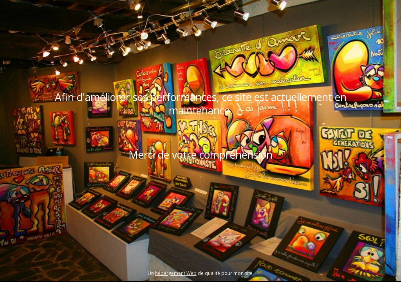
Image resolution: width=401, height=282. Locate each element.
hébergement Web (176, 273)
